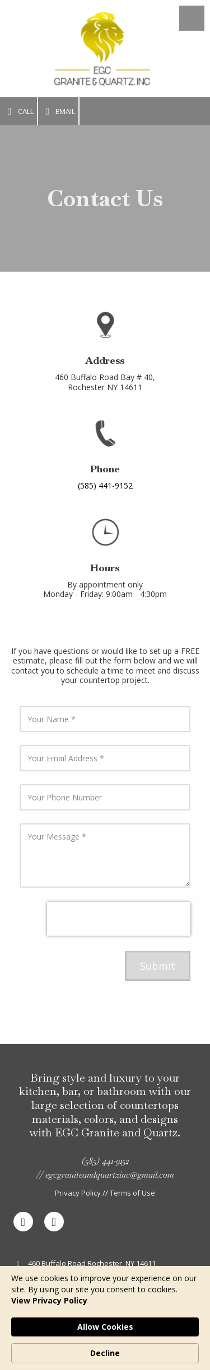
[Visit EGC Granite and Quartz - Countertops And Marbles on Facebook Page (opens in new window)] (23, 1221)
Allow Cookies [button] (105, 1326)
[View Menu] (191, 18)
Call (18, 111)
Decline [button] (105, 1353)
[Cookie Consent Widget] (105, 1318)
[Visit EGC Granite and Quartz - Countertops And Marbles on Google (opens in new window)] (54, 1221)
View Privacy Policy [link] (49, 1300)
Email (58, 111)
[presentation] (118, 919)
